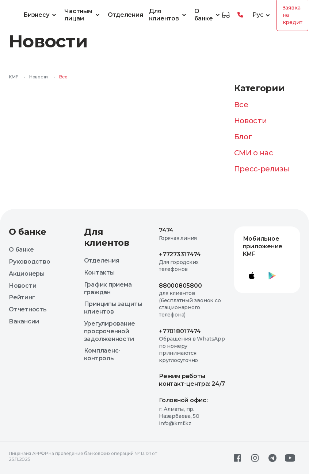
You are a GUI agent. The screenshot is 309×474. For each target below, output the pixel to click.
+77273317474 (180, 254)
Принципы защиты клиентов (113, 307)
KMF (13, 76)
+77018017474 (180, 331)
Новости (38, 76)
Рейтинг (22, 297)
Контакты (99, 272)
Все (241, 104)
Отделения (125, 14)
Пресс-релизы (261, 168)
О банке (208, 15)
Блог (243, 136)
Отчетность (28, 309)
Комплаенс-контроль (102, 354)
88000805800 (180, 285)
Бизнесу (40, 15)
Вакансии (24, 321)
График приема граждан (108, 288)
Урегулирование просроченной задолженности (110, 331)
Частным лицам (83, 15)
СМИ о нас (253, 152)
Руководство (29, 261)
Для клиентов (168, 15)
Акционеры (27, 273)
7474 (166, 230)
